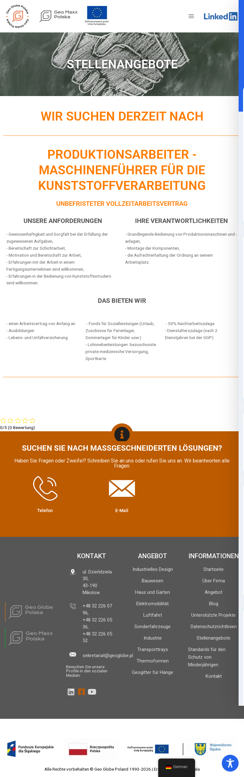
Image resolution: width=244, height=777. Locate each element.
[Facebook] (81, 692)
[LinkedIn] (71, 692)
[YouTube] (92, 692)
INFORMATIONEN (213, 556)
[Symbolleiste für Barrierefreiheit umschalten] (230, 763)
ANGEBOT (152, 556)
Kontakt (91, 556)
